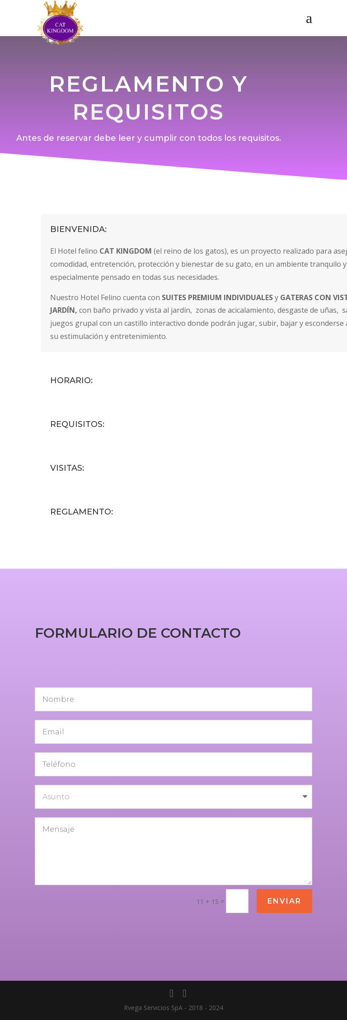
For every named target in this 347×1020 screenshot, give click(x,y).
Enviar (284, 901)
